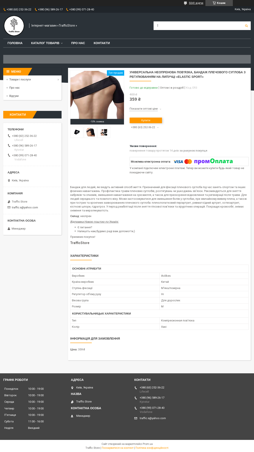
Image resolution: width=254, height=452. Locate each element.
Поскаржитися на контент (117, 447)
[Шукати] (246, 25)
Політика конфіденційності (151, 447)
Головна (15, 43)
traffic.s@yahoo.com (25, 207)
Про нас (78, 43)
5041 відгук (196, 3)
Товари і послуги (20, 79)
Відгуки (14, 95)
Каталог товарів (45, 43)
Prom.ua (148, 444)
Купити (145, 120)
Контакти (102, 43)
